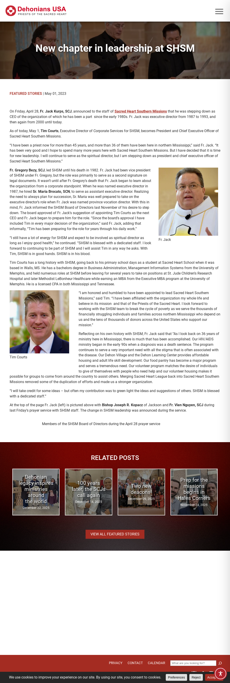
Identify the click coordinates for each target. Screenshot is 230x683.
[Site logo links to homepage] (35, 10)
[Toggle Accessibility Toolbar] (221, 673)
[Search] (220, 663)
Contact (135, 663)
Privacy (115, 663)
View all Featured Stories (115, 534)
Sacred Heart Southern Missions (141, 111)
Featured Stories (26, 93)
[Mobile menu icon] (219, 11)
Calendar (156, 663)
